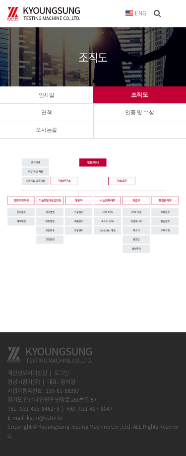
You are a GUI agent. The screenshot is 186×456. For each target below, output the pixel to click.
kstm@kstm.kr (45, 417)
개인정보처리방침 (27, 373)
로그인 (61, 373)
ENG (135, 12)
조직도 (139, 94)
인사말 (47, 95)
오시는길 (46, 130)
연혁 (46, 112)
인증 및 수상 (139, 112)
